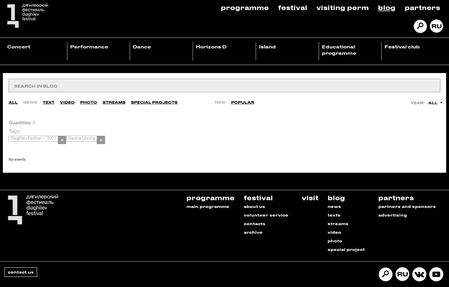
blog (336, 188)
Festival (292, 7)
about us (254, 197)
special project (346, 240)
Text (48, 99)
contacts (254, 214)
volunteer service (266, 205)
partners (396, 188)
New (220, 99)
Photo (88, 99)
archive (253, 223)
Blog (386, 7)
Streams (114, 99)
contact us (21, 262)
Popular (242, 99)
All (13, 99)
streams (338, 214)
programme (210, 188)
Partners (422, 7)
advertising (392, 205)
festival (258, 188)
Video (67, 99)
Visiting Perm (342, 7)
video (334, 223)
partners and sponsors (407, 197)
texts (334, 205)
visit (310, 188)
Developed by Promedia (415, 279)
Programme (245, 7)
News (30, 99)
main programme (207, 197)
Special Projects (154, 99)
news (334, 197)
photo (335, 231)
